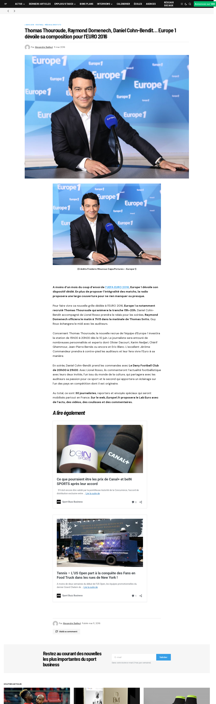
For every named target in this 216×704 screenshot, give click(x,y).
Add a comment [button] (68, 631)
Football (40, 25)
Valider (163, 657)
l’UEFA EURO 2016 (117, 287)
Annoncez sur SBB (205, 4)
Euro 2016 (30, 25)
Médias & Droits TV (53, 25)
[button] (6, 4)
